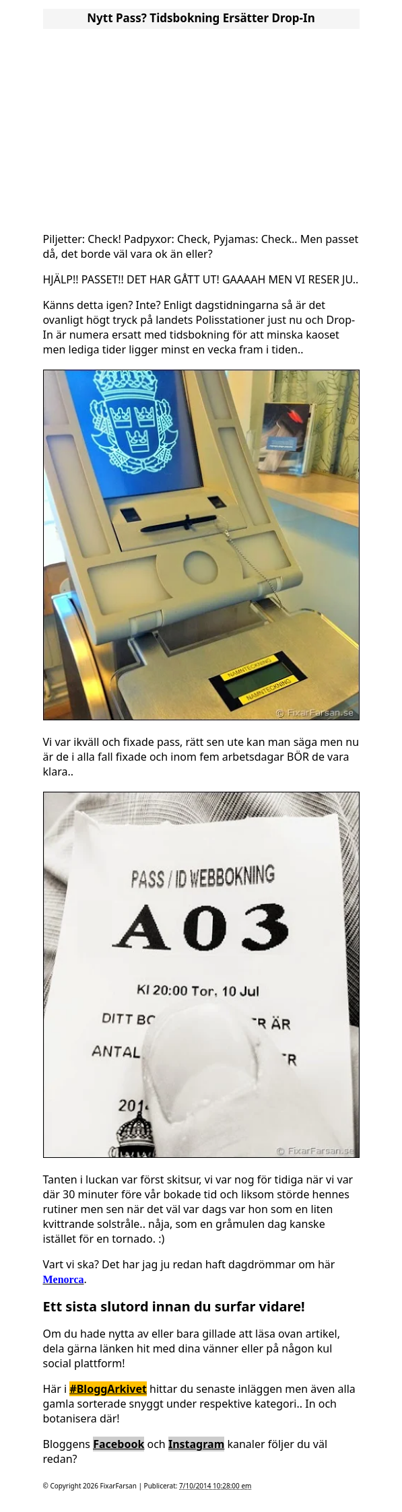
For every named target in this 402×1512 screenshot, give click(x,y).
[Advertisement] (201, 126)
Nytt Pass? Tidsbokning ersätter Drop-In (200, 18)
